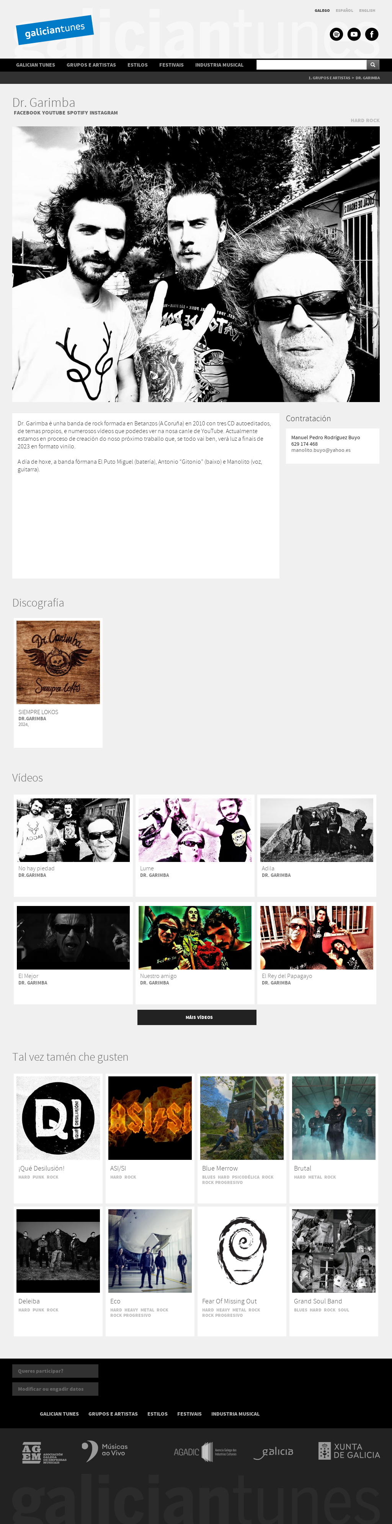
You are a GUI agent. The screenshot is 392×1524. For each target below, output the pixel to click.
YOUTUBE (53, 112)
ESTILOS (137, 65)
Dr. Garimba (43, 103)
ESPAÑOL (344, 10)
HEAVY (131, 1310)
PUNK (38, 1177)
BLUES (209, 1177)
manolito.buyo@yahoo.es (321, 450)
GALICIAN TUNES (35, 65)
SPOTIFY (77, 112)
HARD (357, 120)
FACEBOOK (27, 112)
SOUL (343, 1310)
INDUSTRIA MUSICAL (219, 65)
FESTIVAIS (171, 65)
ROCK (373, 120)
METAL (315, 1177)
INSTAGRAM (104, 112)
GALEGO (322, 10)
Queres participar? (41, 1371)
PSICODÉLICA (246, 1177)
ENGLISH (367, 10)
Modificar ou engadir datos (50, 1389)
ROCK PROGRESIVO (222, 1182)
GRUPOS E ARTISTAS (91, 65)
